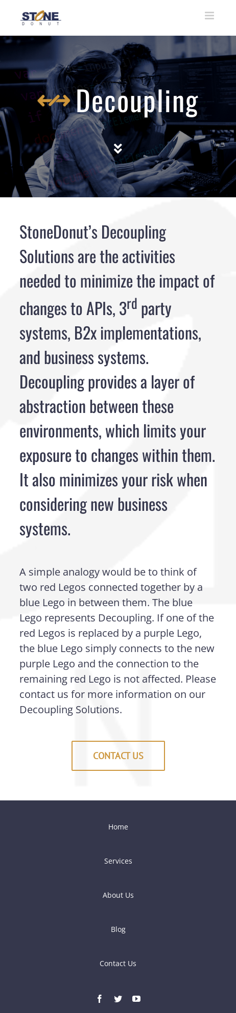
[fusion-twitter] (118, 999)
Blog (118, 929)
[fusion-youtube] (136, 999)
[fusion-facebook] (100, 999)
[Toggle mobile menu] (210, 15)
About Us (118, 895)
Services (118, 861)
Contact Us (118, 963)
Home (118, 827)
